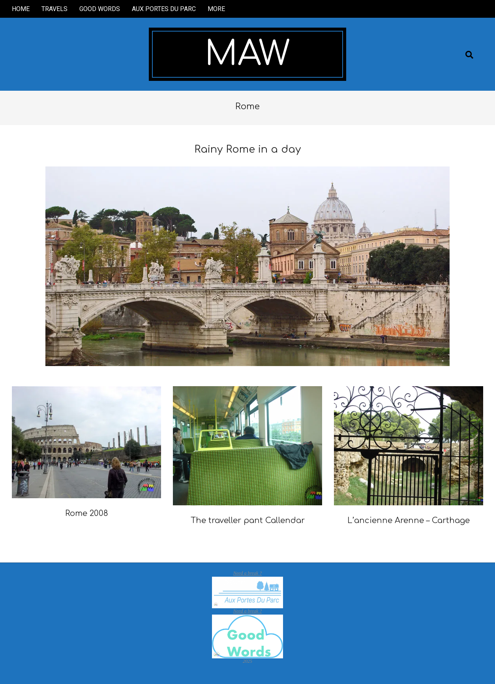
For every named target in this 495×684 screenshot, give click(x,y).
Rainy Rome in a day (247, 149)
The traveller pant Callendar (248, 520)
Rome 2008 (86, 513)
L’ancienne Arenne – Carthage (408, 520)
